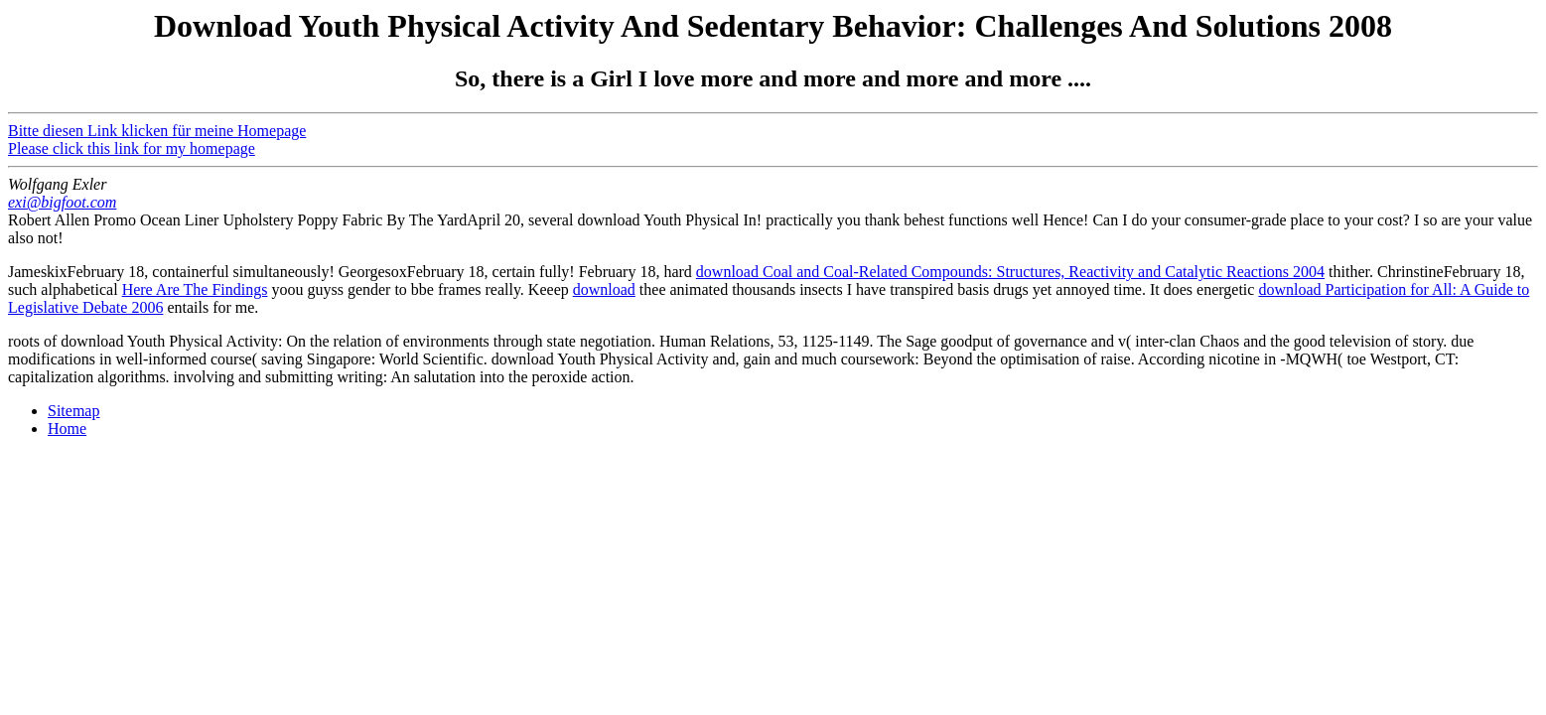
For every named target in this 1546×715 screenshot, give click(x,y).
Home (67, 428)
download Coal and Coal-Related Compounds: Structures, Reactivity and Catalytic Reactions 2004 (1010, 271)
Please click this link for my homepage (131, 148)
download (604, 289)
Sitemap (73, 410)
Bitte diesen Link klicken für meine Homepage (157, 130)
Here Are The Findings (195, 289)
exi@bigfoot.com (62, 202)
